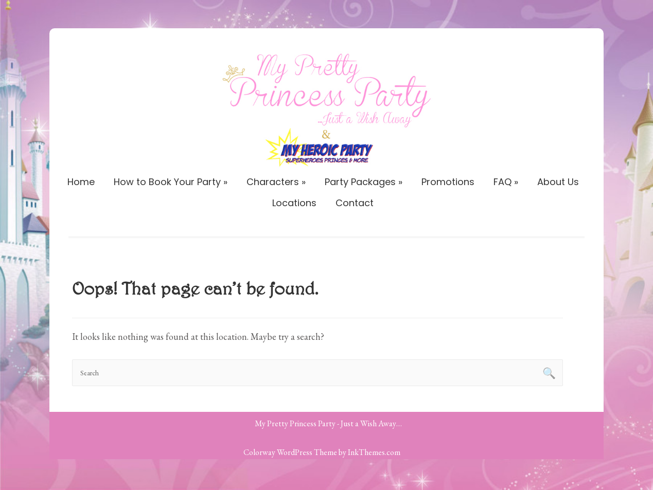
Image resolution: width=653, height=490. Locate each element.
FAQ (505, 181)
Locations (294, 202)
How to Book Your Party (170, 181)
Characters (276, 181)
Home (81, 181)
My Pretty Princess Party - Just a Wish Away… (328, 423)
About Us (558, 181)
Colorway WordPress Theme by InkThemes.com (321, 452)
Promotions (447, 181)
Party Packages (363, 181)
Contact (355, 202)
